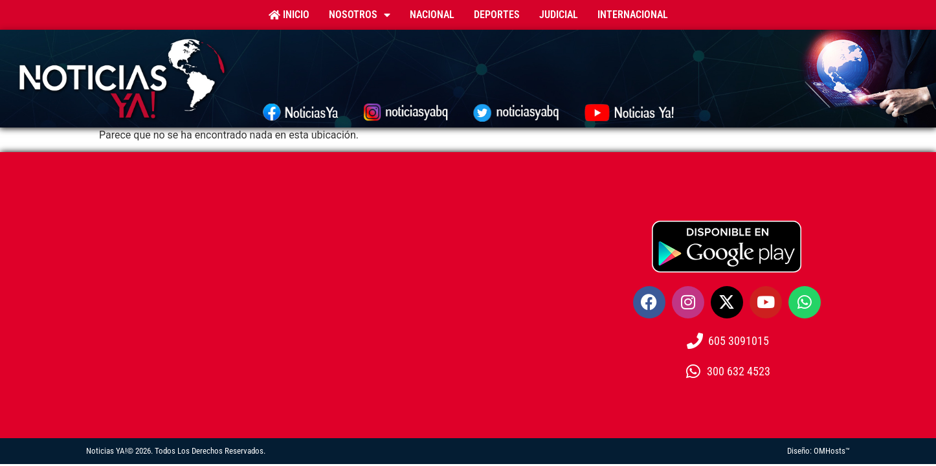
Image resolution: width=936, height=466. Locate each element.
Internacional (632, 14)
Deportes (497, 14)
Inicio (289, 14)
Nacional (432, 14)
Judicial (558, 14)
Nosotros (359, 15)
